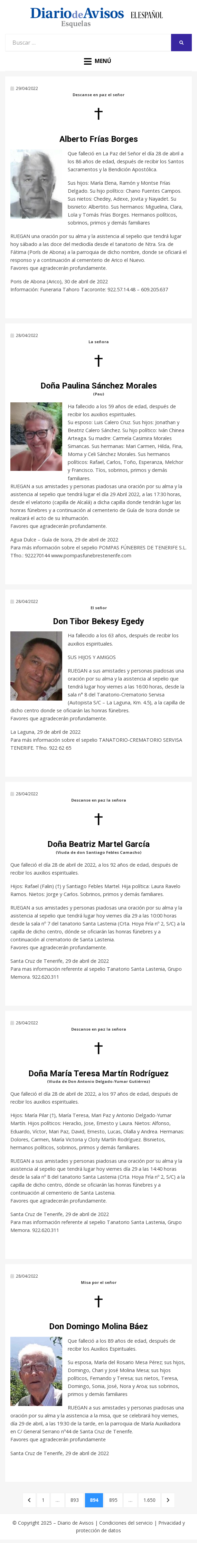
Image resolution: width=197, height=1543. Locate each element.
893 (77, 1499)
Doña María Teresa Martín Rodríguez (98, 1073)
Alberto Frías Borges (98, 139)
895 (116, 1499)
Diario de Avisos (75, 1522)
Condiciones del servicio (126, 1522)
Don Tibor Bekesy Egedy (98, 621)
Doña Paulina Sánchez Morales (98, 386)
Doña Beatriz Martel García (98, 844)
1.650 (152, 1499)
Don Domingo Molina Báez (98, 1326)
